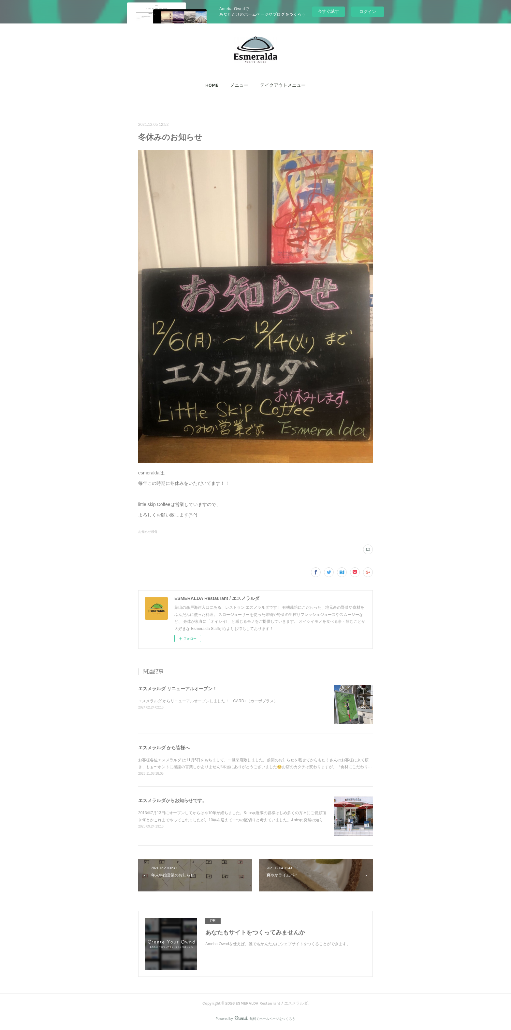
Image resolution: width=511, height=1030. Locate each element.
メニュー (239, 85)
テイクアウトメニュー (283, 85)
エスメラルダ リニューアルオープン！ (177, 688)
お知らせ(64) (147, 531)
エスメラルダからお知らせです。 (172, 800)
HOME (211, 85)
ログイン (367, 11)
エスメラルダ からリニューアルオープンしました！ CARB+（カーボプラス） (208, 701)
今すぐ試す (328, 11)
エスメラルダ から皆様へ (164, 747)
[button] (211, 85)
